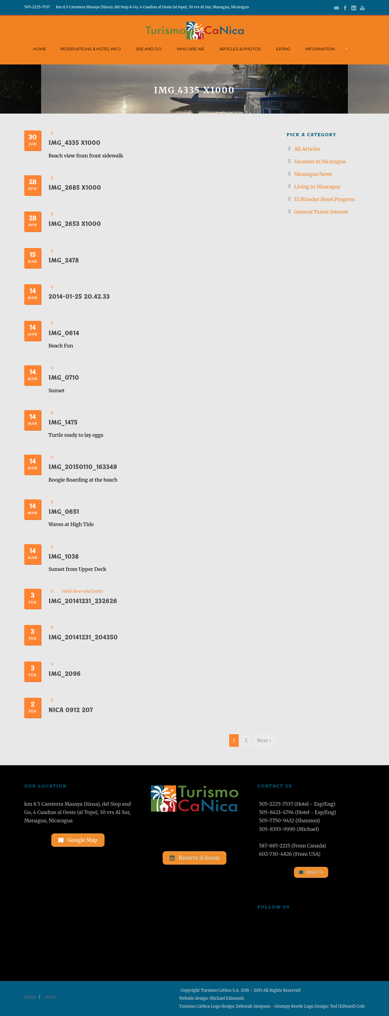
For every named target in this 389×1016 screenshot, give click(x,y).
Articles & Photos (240, 48)
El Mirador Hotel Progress (324, 199)
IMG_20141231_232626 (82, 601)
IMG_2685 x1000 (74, 188)
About (50, 997)
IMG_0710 (63, 378)
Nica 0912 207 (70, 710)
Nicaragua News (313, 174)
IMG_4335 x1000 (74, 143)
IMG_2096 (64, 674)
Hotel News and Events (82, 591)
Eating (283, 48)
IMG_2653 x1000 (74, 224)
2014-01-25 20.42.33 (79, 297)
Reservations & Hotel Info (90, 48)
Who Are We (190, 48)
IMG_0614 (63, 333)
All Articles (307, 149)
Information (320, 48)
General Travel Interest (321, 212)
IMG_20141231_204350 (83, 637)
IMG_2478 (63, 260)
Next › (264, 740)
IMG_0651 (63, 512)
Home (39, 48)
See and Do (149, 48)
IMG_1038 (63, 556)
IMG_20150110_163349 (82, 467)
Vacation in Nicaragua (320, 161)
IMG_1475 (63, 422)
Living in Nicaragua (317, 187)
